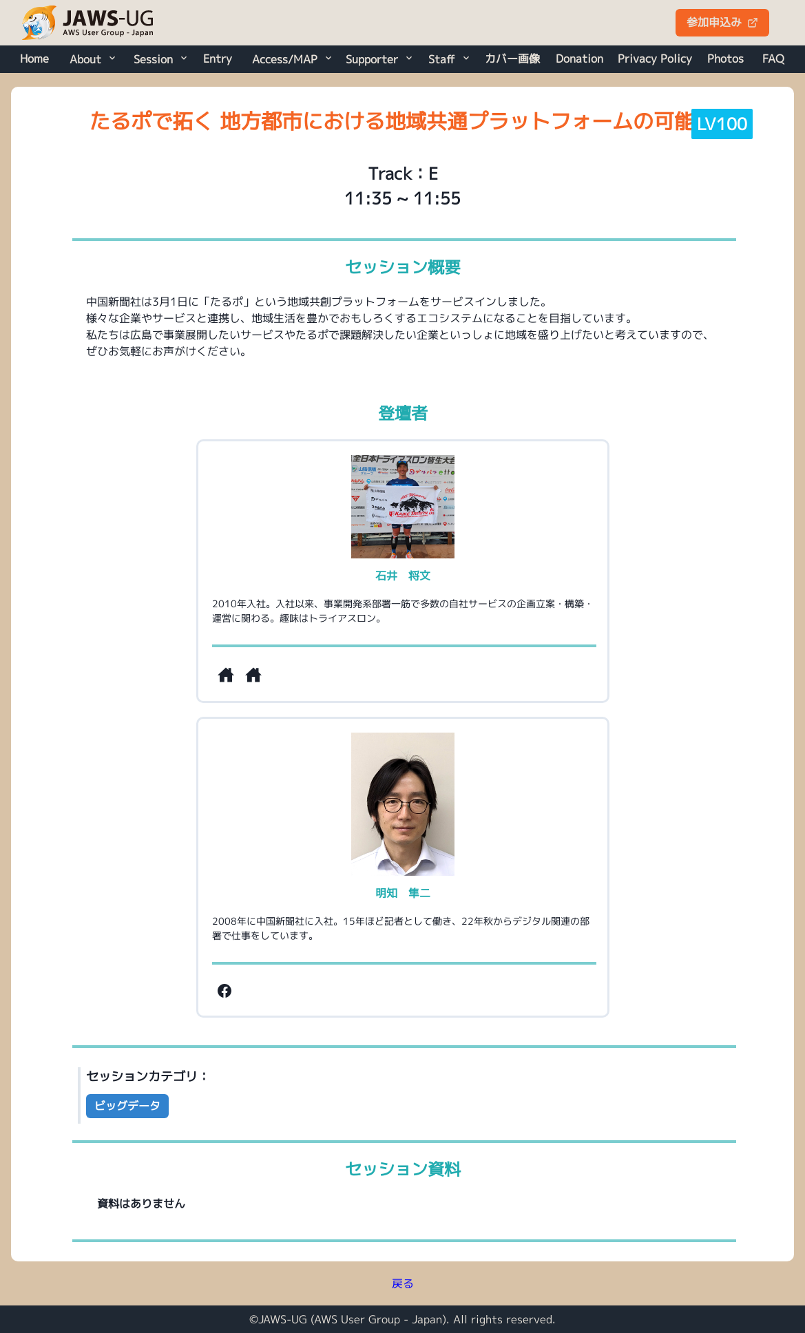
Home (34, 58)
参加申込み (722, 22)
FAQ (773, 58)
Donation (579, 58)
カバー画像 (512, 58)
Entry (217, 58)
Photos (725, 58)
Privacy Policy (655, 58)
